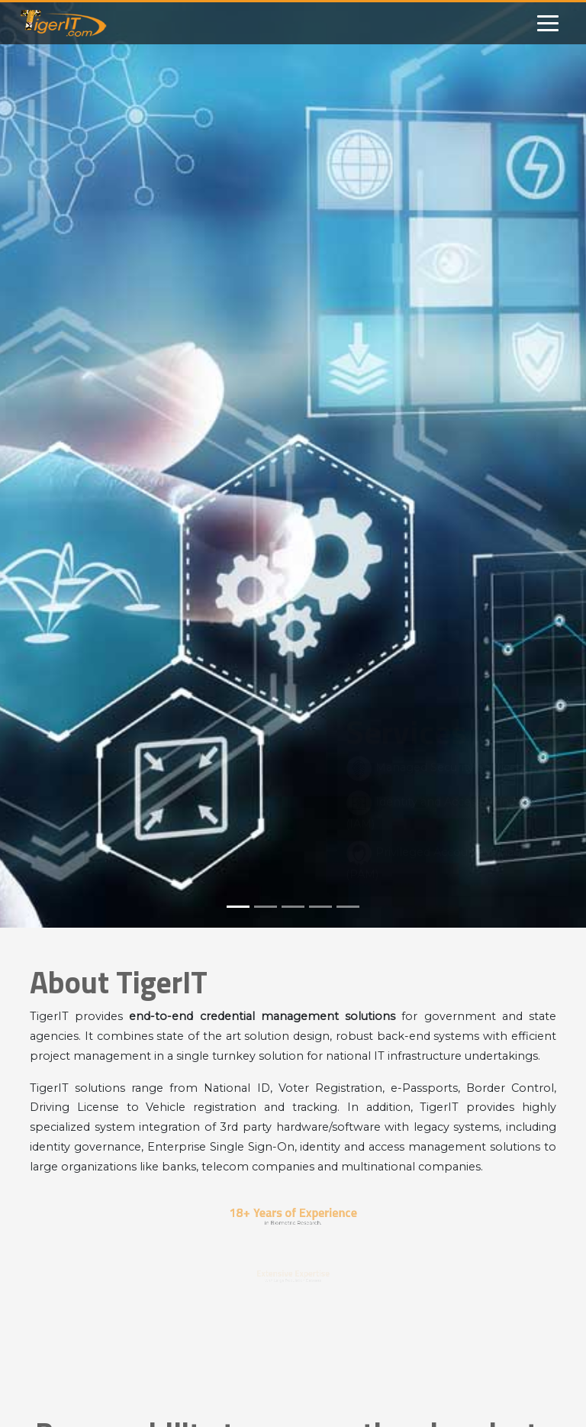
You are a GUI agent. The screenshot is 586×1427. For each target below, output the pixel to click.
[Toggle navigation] (548, 23)
